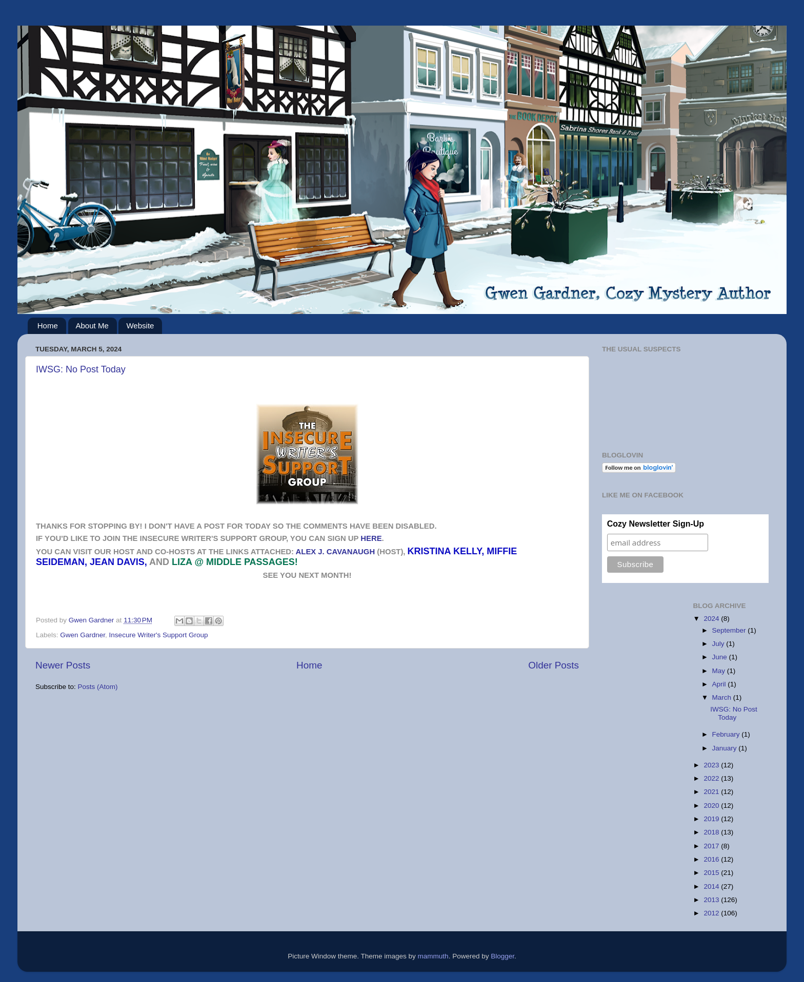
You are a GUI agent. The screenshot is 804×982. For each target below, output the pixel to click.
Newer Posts (62, 665)
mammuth (433, 956)
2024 (712, 618)
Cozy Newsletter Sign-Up (655, 523)
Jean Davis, (118, 562)
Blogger (502, 956)
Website (140, 325)
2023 (712, 765)
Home (47, 325)
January (725, 748)
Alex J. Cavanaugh (335, 552)
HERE (370, 538)
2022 (712, 778)
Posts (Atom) (98, 687)
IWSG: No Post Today (81, 369)
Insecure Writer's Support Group (158, 635)
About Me (92, 325)
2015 (712, 872)
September (730, 630)
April (720, 684)
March (722, 697)
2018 (712, 832)
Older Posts (553, 665)
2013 (712, 900)
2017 (712, 846)
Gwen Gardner (82, 635)
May (719, 671)
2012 (712, 913)
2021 (712, 792)
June (720, 657)
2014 (712, 886)
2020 (712, 805)
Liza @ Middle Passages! (235, 562)
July (719, 643)
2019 (712, 819)
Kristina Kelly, (446, 551)
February (727, 734)
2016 (712, 859)
